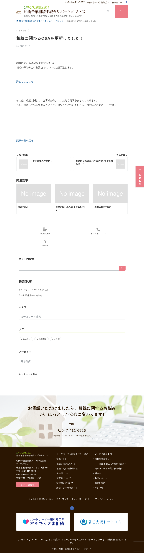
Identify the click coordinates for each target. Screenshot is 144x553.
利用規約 (108, 539)
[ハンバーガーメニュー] (18, 11)
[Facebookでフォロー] (127, 2)
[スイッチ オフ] (108, 11)
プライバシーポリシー (105, 499)
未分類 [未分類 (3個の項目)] (57, 339)
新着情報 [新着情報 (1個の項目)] (42, 339)
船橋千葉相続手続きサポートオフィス (75, 549)
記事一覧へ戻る (24, 140)
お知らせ (22, 30)
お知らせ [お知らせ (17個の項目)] (27, 339)
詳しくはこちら (24, 81)
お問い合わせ (27, 484)
